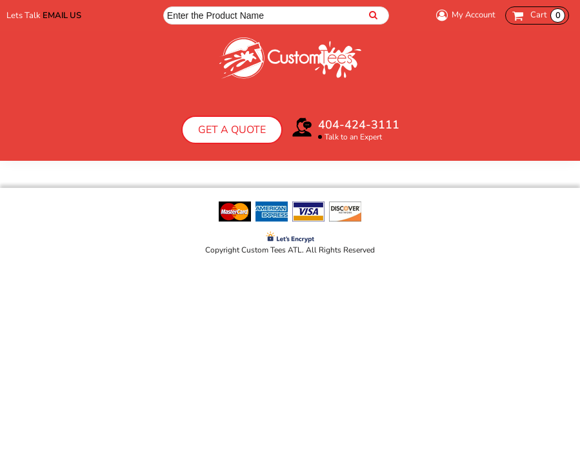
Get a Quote (232, 130)
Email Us (62, 15)
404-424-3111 (358, 124)
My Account (463, 15)
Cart (547, 15)
